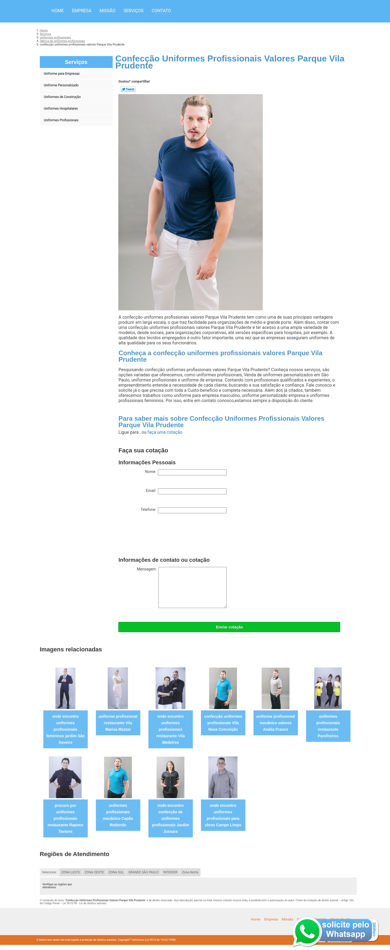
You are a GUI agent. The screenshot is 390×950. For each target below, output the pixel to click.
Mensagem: (182, 587)
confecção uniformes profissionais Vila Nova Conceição (223, 723)
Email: (186, 491)
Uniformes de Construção (63, 97)
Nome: (186, 472)
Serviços (133, 10)
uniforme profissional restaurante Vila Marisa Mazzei (118, 723)
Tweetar (128, 89)
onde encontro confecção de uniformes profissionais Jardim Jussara (170, 818)
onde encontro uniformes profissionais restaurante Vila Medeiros (170, 729)
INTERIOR (170, 872)
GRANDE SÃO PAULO (143, 872)
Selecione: (49, 872)
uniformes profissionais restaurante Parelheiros (328, 726)
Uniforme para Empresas (62, 74)
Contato (161, 10)
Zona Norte (190, 872)
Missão (108, 10)
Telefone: (184, 510)
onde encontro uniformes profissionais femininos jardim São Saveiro (65, 729)
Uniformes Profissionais (61, 120)
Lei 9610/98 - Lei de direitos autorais (84, 903)
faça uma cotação (165, 432)
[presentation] (159, 536)
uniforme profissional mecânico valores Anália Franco (275, 723)
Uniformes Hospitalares (61, 108)
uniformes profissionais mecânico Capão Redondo (118, 815)
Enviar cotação (229, 627)
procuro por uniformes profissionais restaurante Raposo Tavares (65, 818)
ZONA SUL (116, 872)
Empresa (81, 10)
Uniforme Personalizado (61, 85)
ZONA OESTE (94, 872)
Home (57, 10)
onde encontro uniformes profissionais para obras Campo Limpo (223, 815)
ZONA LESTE (70, 872)
